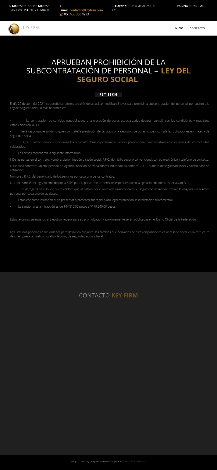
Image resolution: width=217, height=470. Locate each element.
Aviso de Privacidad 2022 (121, 461)
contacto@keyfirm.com (86, 10)
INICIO (178, 28)
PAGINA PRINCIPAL (190, 6)
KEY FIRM (29, 27)
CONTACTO (197, 28)
